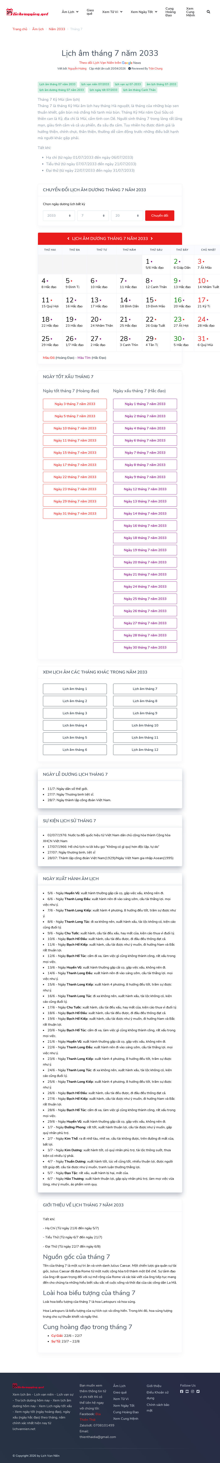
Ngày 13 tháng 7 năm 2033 (145, 501)
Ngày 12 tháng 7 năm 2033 (145, 489)
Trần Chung (156, 69)
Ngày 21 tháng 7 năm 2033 (145, 574)
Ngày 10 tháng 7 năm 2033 (75, 428)
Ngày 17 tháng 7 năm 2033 (75, 465)
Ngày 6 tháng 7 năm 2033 (145, 440)
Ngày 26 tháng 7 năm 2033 (145, 611)
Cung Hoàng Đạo (171, 12)
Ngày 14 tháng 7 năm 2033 (145, 513)
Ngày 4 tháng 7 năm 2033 (145, 428)
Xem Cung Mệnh (190, 12)
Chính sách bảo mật (158, 1408)
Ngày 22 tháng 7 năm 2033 (75, 477)
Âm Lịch (68, 12)
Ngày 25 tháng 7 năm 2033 (145, 598)
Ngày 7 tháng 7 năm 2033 (145, 452)
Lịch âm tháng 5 (75, 737)
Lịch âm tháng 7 (145, 689)
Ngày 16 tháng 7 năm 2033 (145, 525)
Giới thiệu (154, 1386)
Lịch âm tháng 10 (145, 725)
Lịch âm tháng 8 (145, 701)
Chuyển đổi (159, 215)
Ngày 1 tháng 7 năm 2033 (145, 404)
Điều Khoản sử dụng (157, 1395)
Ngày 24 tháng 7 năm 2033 (145, 586)
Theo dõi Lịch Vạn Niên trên (110, 62)
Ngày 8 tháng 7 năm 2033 (145, 465)
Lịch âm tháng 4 (75, 725)
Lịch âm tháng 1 (75, 689)
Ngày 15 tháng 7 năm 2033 (75, 452)
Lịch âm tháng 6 (75, 749)
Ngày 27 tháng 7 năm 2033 (145, 623)
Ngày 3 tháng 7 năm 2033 (75, 404)
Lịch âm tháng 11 (145, 737)
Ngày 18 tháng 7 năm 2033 (145, 538)
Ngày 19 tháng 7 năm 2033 (145, 550)
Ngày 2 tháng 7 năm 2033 (145, 416)
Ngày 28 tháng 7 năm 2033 (145, 635)
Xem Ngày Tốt (142, 12)
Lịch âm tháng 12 (145, 749)
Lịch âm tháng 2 (75, 701)
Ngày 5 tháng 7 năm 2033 (75, 416)
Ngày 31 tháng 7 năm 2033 (75, 513)
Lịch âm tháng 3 (75, 713)
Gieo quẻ (90, 12)
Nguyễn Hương (77, 69)
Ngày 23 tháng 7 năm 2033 (75, 489)
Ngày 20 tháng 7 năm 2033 (145, 562)
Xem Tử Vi (110, 12)
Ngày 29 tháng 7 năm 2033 (75, 501)
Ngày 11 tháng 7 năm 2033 (75, 440)
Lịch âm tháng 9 (145, 713)
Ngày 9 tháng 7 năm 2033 (145, 477)
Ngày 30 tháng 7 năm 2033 (145, 647)
